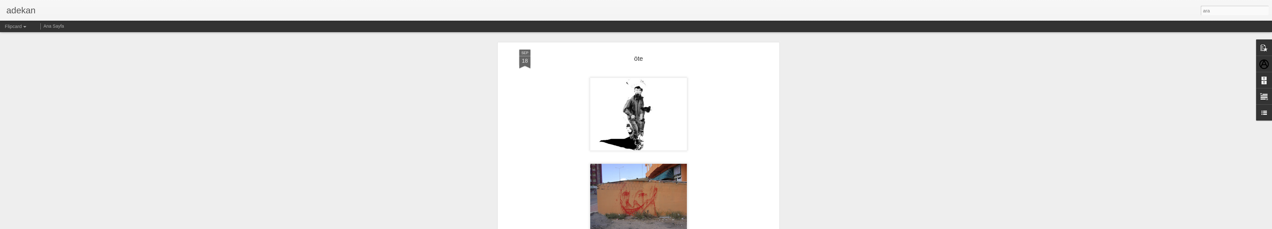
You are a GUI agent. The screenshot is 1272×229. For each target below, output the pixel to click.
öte (638, 57)
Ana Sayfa (54, 26)
